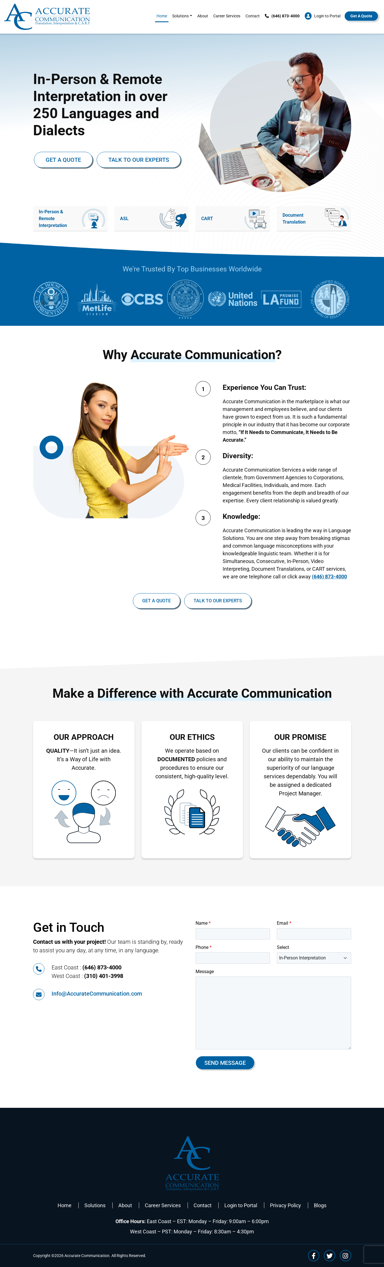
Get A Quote (361, 16)
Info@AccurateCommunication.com (97, 993)
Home (162, 16)
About (202, 16)
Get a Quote (63, 159)
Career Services (226, 16)
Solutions (180, 16)
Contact (252, 16)
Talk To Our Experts (138, 159)
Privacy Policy (285, 1205)
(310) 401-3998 (103, 976)
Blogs (320, 1205)
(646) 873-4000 (329, 577)
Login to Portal (240, 1205)
